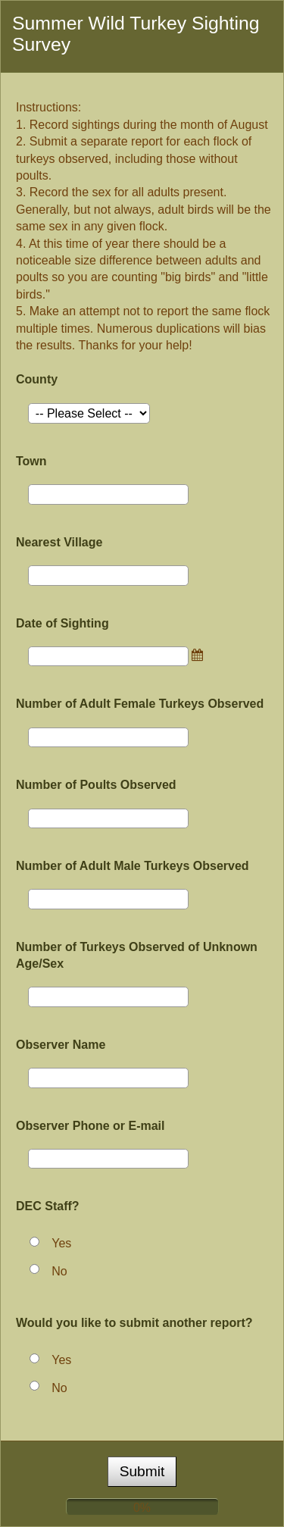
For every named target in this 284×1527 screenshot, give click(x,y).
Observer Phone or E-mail (90, 1125)
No (59, 1271)
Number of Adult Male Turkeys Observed (132, 865)
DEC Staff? (48, 1206)
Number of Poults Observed (96, 784)
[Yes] (34, 1242)
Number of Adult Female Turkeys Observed (140, 703)
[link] (200, 655)
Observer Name (60, 1044)
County (37, 379)
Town (31, 461)
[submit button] (142, 1472)
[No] (34, 1269)
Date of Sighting (62, 623)
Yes (61, 1243)
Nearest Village (59, 542)
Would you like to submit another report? (134, 1322)
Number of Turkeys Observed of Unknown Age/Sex (136, 955)
